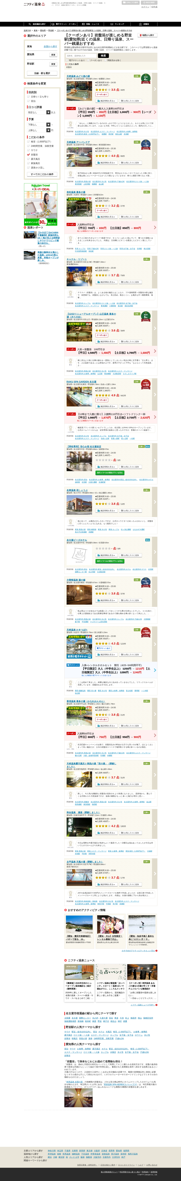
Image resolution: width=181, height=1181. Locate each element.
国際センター (85, 1018)
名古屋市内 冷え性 (82, 132)
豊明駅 (137, 691)
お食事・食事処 (140, 1032)
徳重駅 (104, 134)
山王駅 (100, 374)
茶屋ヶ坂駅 (115, 438)
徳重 (125, 1021)
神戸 (123, 1157)
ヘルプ (140, 1165)
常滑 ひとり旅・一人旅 (109, 249)
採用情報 (154, 1172)
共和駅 (139, 249)
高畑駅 (122, 904)
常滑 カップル (80, 249)
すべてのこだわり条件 (42, 174)
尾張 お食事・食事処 (116, 851)
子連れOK (119, 1038)
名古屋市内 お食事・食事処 (127, 132)
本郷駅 (91, 532)
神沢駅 (111, 134)
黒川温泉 (115, 1154)
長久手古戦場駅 (81, 532)
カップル (114, 1035)
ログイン (145, 7)
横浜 (50, 1157)
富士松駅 (129, 691)
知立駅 (77, 693)
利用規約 (145, 1172)
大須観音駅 (117, 374)
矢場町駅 (102, 482)
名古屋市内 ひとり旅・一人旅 (137, 182)
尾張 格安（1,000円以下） (136, 851)
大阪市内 (97, 1157)
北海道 (104, 1150)
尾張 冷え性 (102, 529)
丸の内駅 (92, 572)
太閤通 (67, 1018)
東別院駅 (78, 184)
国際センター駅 (81, 572)
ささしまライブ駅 (129, 374)
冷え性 (147, 1035)
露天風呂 (68, 1035)
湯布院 (123, 1154)
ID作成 (154, 7)
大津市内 (116, 1157)
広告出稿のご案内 (108, 1165)
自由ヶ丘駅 (105, 438)
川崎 (55, 1157)
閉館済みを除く (114, 60)
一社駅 (132, 438)
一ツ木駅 (144, 691)
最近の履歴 (149, 3)
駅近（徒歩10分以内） (82, 1032)
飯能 (83, 1157)
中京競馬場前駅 (81, 251)
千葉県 (67, 1150)
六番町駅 (112, 306)
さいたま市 (74, 1157)
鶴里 (94, 1021)
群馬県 (82, 1150)
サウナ (67, 1032)
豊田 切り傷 (91, 691)
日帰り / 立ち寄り (40, 96)
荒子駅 (115, 904)
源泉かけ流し (38, 167)
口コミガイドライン (126, 1165)
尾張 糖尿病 (91, 529)
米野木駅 (92, 854)
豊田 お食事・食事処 (116, 691)
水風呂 (109, 1032)
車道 (116, 1018)
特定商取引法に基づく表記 (130, 1172)
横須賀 (61, 1157)
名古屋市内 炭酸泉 (82, 802)
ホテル (101, 1032)
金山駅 (101, 184)
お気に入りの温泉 (131, 3)
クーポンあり (96, 60)
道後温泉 (106, 1154)
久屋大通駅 (93, 482)
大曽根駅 (147, 619)
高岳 (111, 1018)
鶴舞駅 (94, 184)
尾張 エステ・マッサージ (96, 851)
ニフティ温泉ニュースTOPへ (143, 1005)
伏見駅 (84, 482)
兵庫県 (75, 1150)
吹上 (127, 1018)
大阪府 (97, 1150)
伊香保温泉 (95, 1154)
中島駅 (108, 904)
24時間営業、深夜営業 (104, 1038)
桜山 (140, 1018)
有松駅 (91, 251)
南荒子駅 (100, 904)
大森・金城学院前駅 (91, 755)
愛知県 (119, 1150)
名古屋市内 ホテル (146, 480)
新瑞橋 (81, 1021)
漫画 (90, 1038)
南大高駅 (147, 249)
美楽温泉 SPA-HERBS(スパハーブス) (120, 1084)
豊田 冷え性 (102, 691)
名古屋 (75, 1018)
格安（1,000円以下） (122, 1032)
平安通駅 (85, 622)
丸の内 (95, 1018)
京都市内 (107, 1157)
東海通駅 (104, 306)
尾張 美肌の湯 (80, 529)
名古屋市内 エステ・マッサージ (103, 132)
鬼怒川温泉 (133, 1154)
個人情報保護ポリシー (109, 1172)
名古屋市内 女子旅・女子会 (127, 303)
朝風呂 (75, 1038)
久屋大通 (104, 1018)
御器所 (133, 1018)
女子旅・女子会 (126, 1035)
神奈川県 (52, 1150)
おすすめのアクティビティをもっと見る (138, 951)
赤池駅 (126, 134)
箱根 (59, 1154)
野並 (100, 1021)
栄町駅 (77, 482)
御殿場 (89, 1157)
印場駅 (102, 755)
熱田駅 (94, 804)
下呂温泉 (85, 1154)
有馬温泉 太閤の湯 (74, 1082)
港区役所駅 (129, 306)
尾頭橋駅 (107, 374)
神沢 (120, 1021)
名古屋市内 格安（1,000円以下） (87, 134)
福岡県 (126, 1150)
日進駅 (149, 851)
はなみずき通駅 (139, 529)
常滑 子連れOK (93, 249)
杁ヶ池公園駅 (126, 529)
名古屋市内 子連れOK (116, 182)
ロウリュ (139, 1035)
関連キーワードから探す (35, 1160)
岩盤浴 (67, 1038)
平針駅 (84, 854)
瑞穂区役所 (148, 1018)
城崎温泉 (76, 1154)
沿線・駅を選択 (42, 73)
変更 (53, 55)
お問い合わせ (151, 1165)
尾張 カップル (114, 529)
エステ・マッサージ (100, 1035)
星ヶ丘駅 (124, 438)
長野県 (112, 1150)
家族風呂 (35, 163)
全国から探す (50, 46)
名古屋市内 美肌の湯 (83, 182)
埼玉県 (60, 1150)
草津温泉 (52, 1154)
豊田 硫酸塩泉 (80, 691)
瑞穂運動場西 (70, 1021)
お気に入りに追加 (131, 101)
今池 (122, 1018)
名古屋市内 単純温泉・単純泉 (86, 901)
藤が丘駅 (78, 755)
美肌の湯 (83, 1038)
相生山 (113, 1021)
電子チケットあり (77, 60)
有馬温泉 (66, 1154)
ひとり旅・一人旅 (82, 1035)
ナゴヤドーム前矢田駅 (98, 622)
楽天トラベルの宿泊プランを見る (110, 473)
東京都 (89, 1150)
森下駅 (77, 622)
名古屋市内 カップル (83, 303)
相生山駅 (118, 134)
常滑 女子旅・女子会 (127, 249)
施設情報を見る (107, 101)
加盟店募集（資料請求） (87, 1165)
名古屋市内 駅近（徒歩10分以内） (124, 480)
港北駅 (120, 306)
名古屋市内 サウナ (139, 569)
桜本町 (88, 1021)
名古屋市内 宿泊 (81, 480)
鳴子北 (106, 1021)
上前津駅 (86, 184)
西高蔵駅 (78, 804)
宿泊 (95, 1032)
